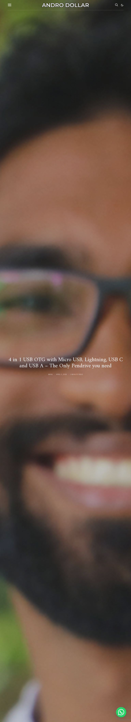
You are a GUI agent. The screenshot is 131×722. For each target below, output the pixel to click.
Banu (50, 374)
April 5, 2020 (61, 374)
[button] (122, 5)
